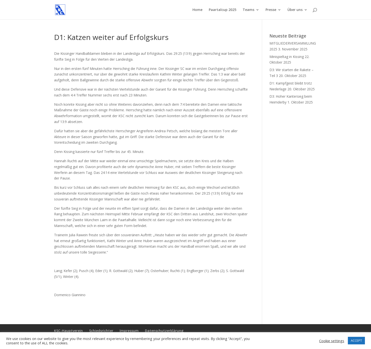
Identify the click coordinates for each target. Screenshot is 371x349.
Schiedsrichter (101, 330)
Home (197, 10)
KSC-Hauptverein (68, 330)
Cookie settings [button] (331, 341)
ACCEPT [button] (356, 340)
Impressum (129, 330)
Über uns (295, 10)
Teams (248, 10)
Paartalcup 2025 (222, 10)
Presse (271, 10)
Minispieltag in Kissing (286, 56)
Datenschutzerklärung (164, 330)
